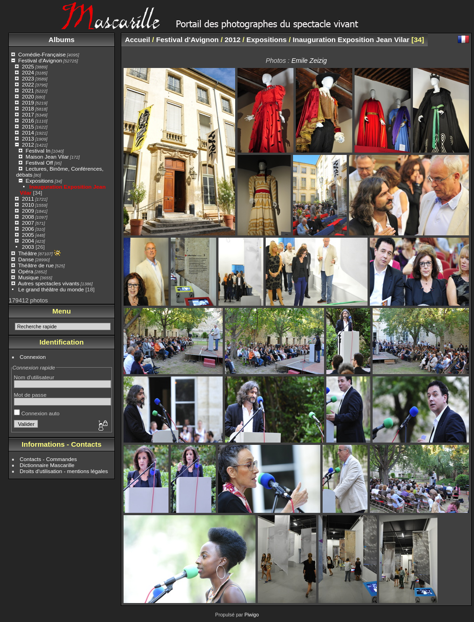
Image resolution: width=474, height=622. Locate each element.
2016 (28, 120)
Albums (62, 39)
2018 (28, 108)
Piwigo (251, 614)
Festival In (37, 151)
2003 (28, 247)
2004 (28, 241)
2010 (28, 205)
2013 (28, 138)
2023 (28, 78)
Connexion (33, 357)
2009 (28, 211)
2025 (28, 66)
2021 (28, 90)
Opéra (25, 271)
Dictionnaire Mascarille (47, 465)
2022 (28, 84)
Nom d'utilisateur (34, 377)
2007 (28, 223)
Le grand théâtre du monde (51, 289)
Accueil (137, 39)
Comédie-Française (42, 54)
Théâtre (27, 253)
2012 (28, 145)
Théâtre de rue (36, 265)
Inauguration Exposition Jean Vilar (351, 39)
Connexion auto (37, 413)
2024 (28, 72)
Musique (28, 277)
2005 (28, 235)
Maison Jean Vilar (47, 157)
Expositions (39, 181)
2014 (28, 132)
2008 (28, 217)
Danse (26, 259)
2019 (28, 102)
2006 (28, 229)
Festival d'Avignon (40, 60)
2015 (28, 126)
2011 (28, 199)
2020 (28, 96)
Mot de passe (30, 395)
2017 (28, 114)
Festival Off (39, 163)
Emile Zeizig (309, 60)
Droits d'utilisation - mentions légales (64, 471)
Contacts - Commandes (48, 459)
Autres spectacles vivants (49, 283)
